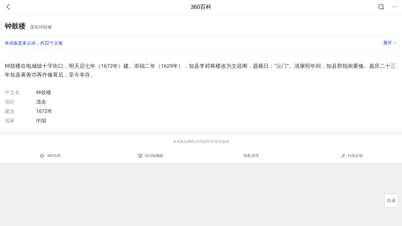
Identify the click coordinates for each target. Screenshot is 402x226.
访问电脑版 (151, 155)
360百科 (201, 7)
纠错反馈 (352, 155)
